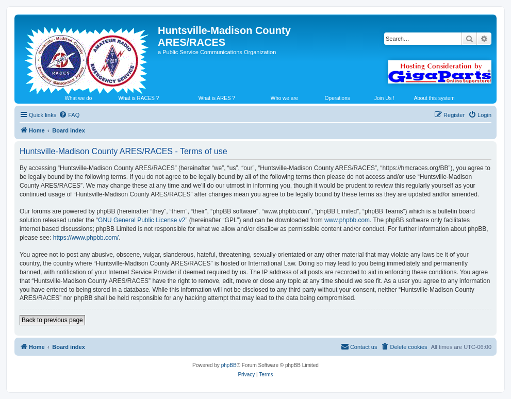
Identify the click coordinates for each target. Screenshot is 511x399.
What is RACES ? (138, 98)
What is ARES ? (217, 98)
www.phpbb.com (347, 220)
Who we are (284, 98)
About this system (434, 98)
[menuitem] (69, 115)
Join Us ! (384, 98)
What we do (78, 98)
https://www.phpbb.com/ (86, 237)
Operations (337, 98)
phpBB (229, 365)
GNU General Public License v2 (141, 220)
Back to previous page (52, 320)
